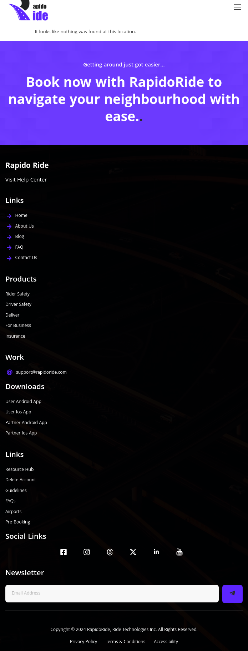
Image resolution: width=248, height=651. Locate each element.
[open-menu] (235, 7)
